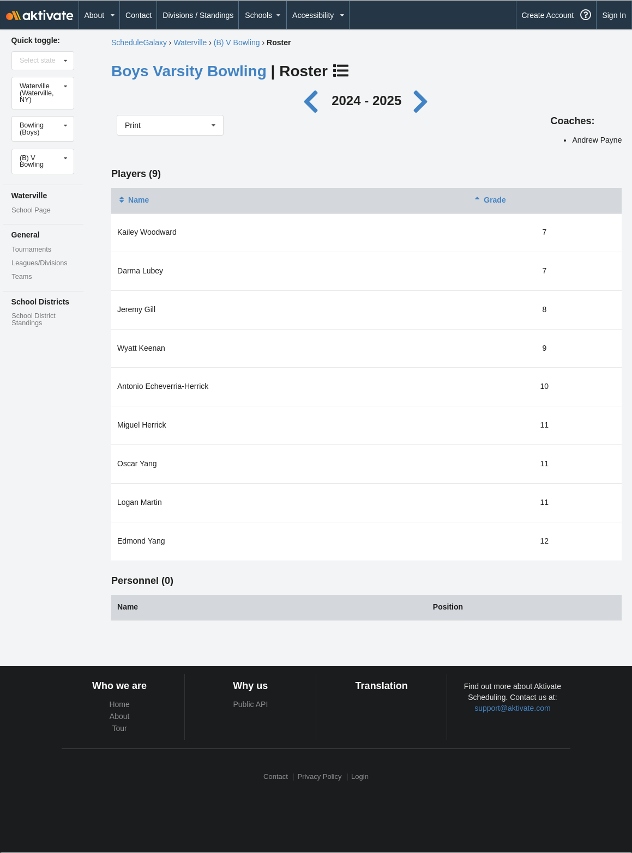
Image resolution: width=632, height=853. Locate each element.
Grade (489, 200)
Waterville (190, 42)
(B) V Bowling (237, 42)
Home (119, 704)
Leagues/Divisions (39, 263)
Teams (21, 277)
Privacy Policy (320, 777)
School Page (30, 210)
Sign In (614, 15)
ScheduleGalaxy (139, 42)
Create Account (547, 15)
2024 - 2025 (366, 100)
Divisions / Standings (197, 15)
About (120, 716)
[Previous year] (313, 100)
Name (133, 200)
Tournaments (31, 249)
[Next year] (421, 100)
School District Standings (33, 319)
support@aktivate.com (512, 708)
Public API (250, 704)
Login (360, 777)
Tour (119, 728)
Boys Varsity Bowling (189, 71)
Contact (138, 15)
